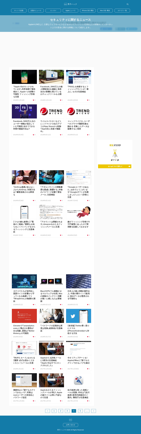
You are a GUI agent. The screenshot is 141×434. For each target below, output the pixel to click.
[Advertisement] (70, 49)
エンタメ (53, 10)
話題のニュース (36, 10)
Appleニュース (70, 10)
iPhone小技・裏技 (88, 10)
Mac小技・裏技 (105, 10)
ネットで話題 (18, 10)
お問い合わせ (70, 425)
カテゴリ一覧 (122, 10)
